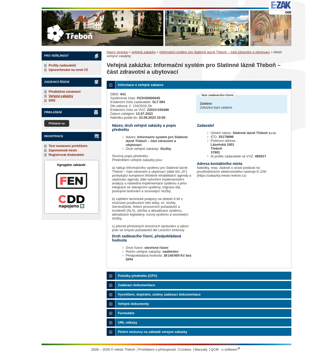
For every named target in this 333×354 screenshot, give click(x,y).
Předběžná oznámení (65, 91)
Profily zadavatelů (62, 65)
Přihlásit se (57, 123)
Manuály (201, 349)
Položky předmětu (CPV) (137, 276)
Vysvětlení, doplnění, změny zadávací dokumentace (159, 294)
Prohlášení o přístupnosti (157, 349)
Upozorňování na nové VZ (68, 70)
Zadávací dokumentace (136, 285)
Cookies (185, 349)
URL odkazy (127, 322)
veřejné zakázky (143, 52)
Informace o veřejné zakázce (141, 85)
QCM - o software (224, 349)
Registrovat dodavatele (66, 155)
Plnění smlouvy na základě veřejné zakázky (152, 332)
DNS (52, 100)
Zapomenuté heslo (63, 150)
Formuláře (126, 313)
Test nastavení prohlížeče (68, 146)
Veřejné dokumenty (133, 304)
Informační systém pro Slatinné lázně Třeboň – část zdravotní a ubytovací (214, 52)
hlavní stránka (117, 52)
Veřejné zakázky (61, 96)
